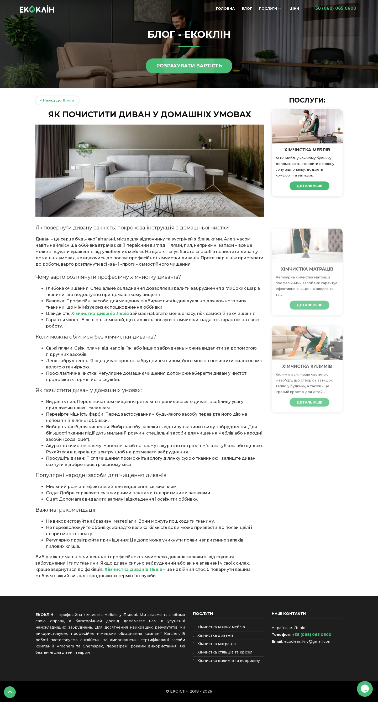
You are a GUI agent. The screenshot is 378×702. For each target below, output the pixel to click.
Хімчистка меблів (307, 149)
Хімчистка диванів (215, 635)
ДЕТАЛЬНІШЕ (309, 186)
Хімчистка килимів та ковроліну (228, 660)
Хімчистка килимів (307, 389)
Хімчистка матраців (307, 292)
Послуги (268, 8)
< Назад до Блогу (57, 100)
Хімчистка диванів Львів (100, 313)
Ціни (294, 8)
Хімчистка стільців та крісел (224, 652)
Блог (247, 8)
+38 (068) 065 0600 (311, 634)
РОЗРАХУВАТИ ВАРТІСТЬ (189, 66)
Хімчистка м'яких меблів (221, 627)
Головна (225, 8)
